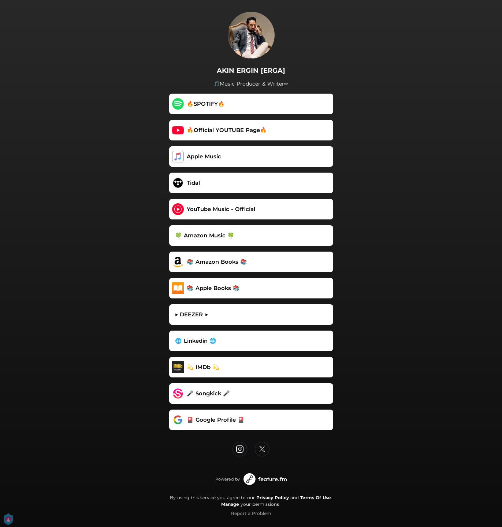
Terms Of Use (315, 497)
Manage (230, 504)
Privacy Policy (272, 497)
